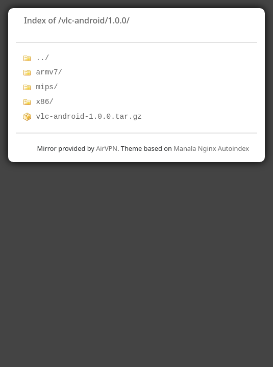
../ (42, 58)
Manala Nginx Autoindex (211, 148)
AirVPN (106, 148)
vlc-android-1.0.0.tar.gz (88, 117)
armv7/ (49, 72)
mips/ (47, 87)
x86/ (45, 102)
